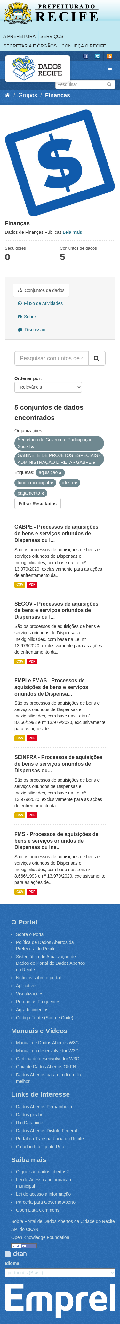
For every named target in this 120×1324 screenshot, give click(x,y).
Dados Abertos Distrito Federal (46, 1130)
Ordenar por (27, 378)
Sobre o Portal (30, 934)
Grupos (27, 95)
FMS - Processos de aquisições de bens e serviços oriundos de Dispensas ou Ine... (56, 840)
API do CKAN (24, 1229)
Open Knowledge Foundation (40, 1237)
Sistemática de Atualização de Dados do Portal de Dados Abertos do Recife (50, 963)
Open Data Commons (37, 1210)
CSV (19, 585)
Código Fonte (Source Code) (44, 1017)
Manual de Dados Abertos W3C (47, 1042)
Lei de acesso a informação (43, 1194)
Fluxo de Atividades (40, 303)
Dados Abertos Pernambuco (44, 1106)
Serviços (51, 36)
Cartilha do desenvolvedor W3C (47, 1058)
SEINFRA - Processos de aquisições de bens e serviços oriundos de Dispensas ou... (58, 763)
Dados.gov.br (29, 1114)
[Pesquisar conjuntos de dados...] (51, 358)
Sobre (27, 316)
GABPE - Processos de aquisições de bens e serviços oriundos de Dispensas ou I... (56, 533)
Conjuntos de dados (41, 290)
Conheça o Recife (83, 45)
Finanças (57, 95)
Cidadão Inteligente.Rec (40, 1146)
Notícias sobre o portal (38, 977)
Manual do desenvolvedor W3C (47, 1050)
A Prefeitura (19, 36)
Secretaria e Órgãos (30, 45)
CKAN (16, 1253)
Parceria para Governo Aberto (46, 1202)
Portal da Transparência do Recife (50, 1138)
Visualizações (29, 993)
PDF (31, 585)
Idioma (12, 1263)
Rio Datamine (29, 1122)
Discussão (31, 329)
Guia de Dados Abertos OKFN (46, 1066)
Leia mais (72, 232)
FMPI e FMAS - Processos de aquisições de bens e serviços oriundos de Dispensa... (51, 687)
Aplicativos (26, 985)
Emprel (60, 1301)
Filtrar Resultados (38, 503)
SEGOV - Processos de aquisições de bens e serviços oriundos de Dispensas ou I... (56, 610)
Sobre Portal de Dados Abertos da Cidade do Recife (63, 1221)
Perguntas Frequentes (38, 1001)
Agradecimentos (32, 1009)
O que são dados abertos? (42, 1171)
